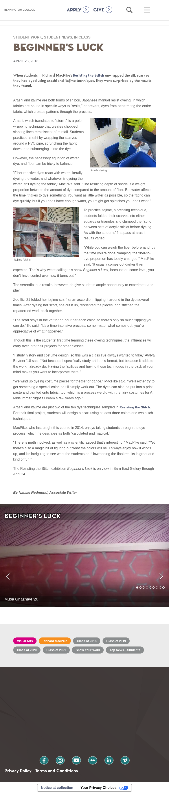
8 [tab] (160, 592)
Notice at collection (57, 802)
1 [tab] (137, 592)
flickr (91, 773)
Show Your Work (98, 652)
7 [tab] (157, 592)
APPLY (74, 15)
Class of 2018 (97, 641)
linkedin (103, 773)
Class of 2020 (29, 652)
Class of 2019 (130, 641)
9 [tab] (164, 592)
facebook (53, 773)
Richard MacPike (61, 641)
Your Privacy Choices (98, 802)
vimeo (115, 773)
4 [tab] (147, 592)
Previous (8, 556)
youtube (78, 773)
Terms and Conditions (63, 784)
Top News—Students (35, 661)
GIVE (99, 15)
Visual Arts (27, 641)
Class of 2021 (62, 652)
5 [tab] (150, 592)
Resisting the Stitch (90, 75)
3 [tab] (144, 592)
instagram (66, 773)
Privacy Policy (19, 784)
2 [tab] (140, 592)
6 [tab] (154, 592)
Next (160, 555)
